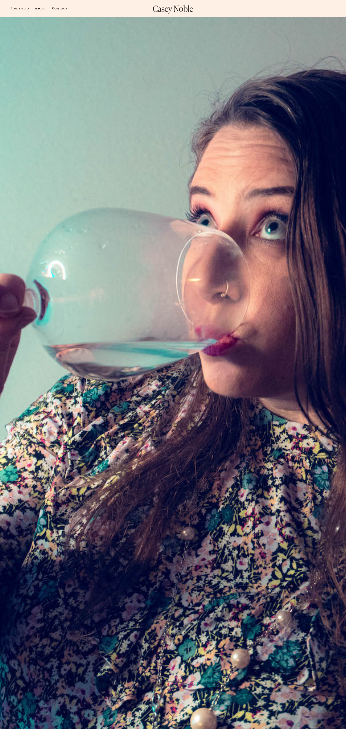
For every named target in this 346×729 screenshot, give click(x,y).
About (40, 8)
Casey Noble (173, 8)
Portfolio (19, 8)
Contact (59, 8)
